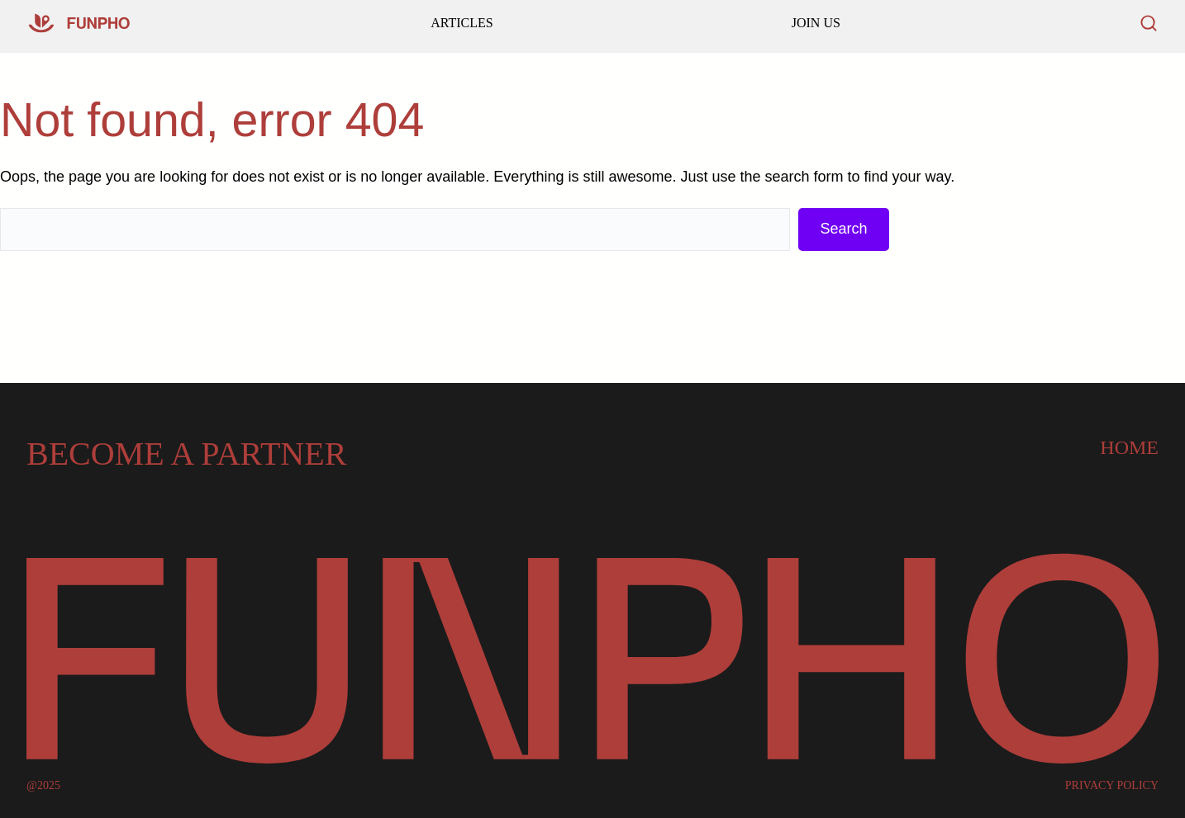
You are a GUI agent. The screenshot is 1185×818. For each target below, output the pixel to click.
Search (843, 228)
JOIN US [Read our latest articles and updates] (816, 23)
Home (1129, 447)
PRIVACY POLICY (1112, 786)
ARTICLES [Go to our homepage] (462, 23)
